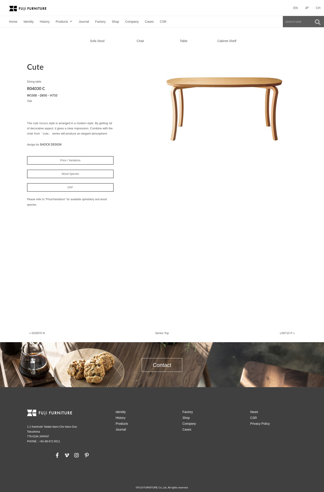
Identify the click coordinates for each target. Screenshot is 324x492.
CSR (163, 21)
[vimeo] (66, 455)
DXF (70, 187)
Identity (28, 21)
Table (183, 41)
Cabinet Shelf (226, 41)
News (254, 412)
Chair (140, 41)
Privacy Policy (260, 423)
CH (318, 8)
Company (132, 21)
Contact (162, 365)
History (45, 21)
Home (13, 21)
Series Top (162, 333)
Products (62, 21)
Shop (115, 21)
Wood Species (70, 173)
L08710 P (286, 333)
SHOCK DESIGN (50, 144)
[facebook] (57, 455)
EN (295, 8)
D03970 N (38, 333)
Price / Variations (70, 160)
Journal (84, 21)
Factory (100, 21)
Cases (149, 21)
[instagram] (76, 455)
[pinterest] (86, 455)
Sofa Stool (97, 41)
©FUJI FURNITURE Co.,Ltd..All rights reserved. (162, 487)
